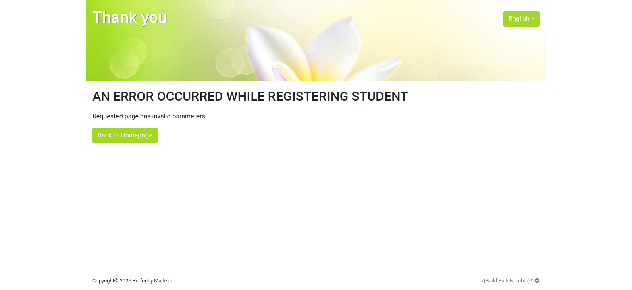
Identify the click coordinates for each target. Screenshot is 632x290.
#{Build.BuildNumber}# (510, 281)
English (519, 19)
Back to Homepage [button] (125, 135)
